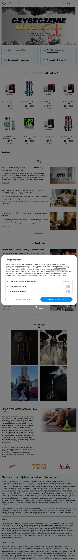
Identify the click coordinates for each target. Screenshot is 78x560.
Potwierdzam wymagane (22, 299)
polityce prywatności (60, 268)
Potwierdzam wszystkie (56, 299)
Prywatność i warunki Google (58, 269)
